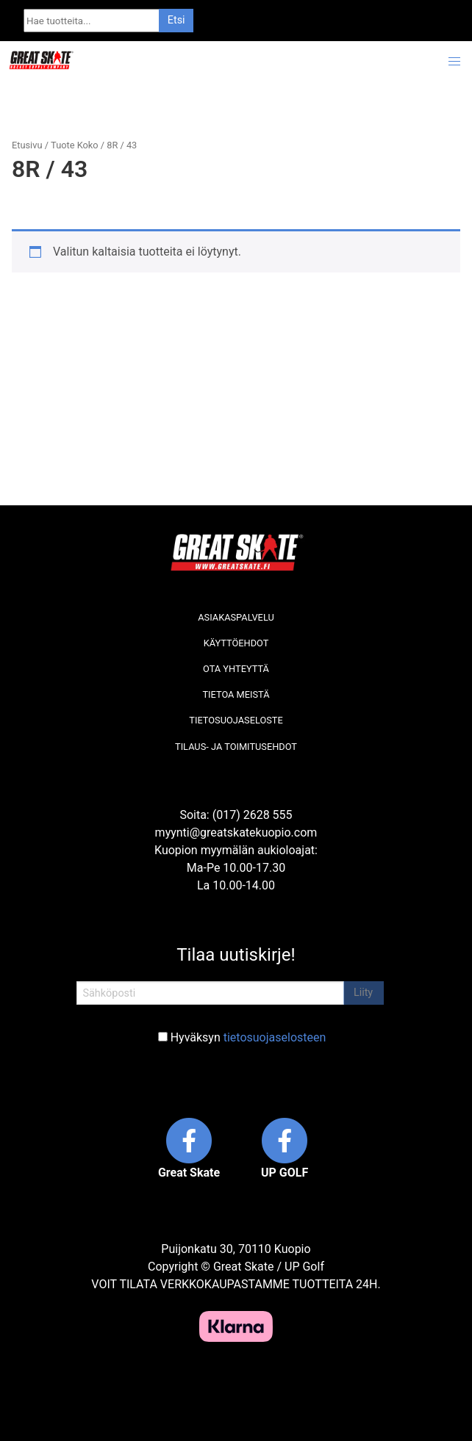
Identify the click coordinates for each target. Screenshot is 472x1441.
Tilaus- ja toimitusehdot (236, 746)
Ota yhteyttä (236, 668)
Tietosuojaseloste (235, 720)
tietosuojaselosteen (275, 1037)
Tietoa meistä (235, 694)
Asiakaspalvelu (236, 617)
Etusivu (27, 145)
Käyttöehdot (236, 643)
